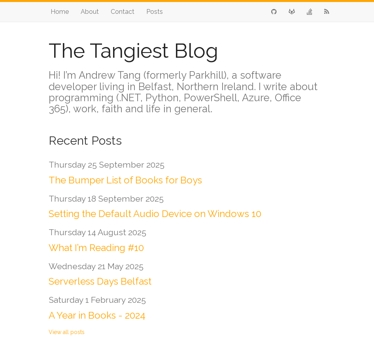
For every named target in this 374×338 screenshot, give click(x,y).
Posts (154, 11)
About (90, 11)
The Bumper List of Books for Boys (125, 180)
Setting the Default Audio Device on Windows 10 (155, 213)
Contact (122, 11)
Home (60, 11)
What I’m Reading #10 (96, 247)
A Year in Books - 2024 (97, 315)
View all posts (67, 332)
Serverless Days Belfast (100, 281)
